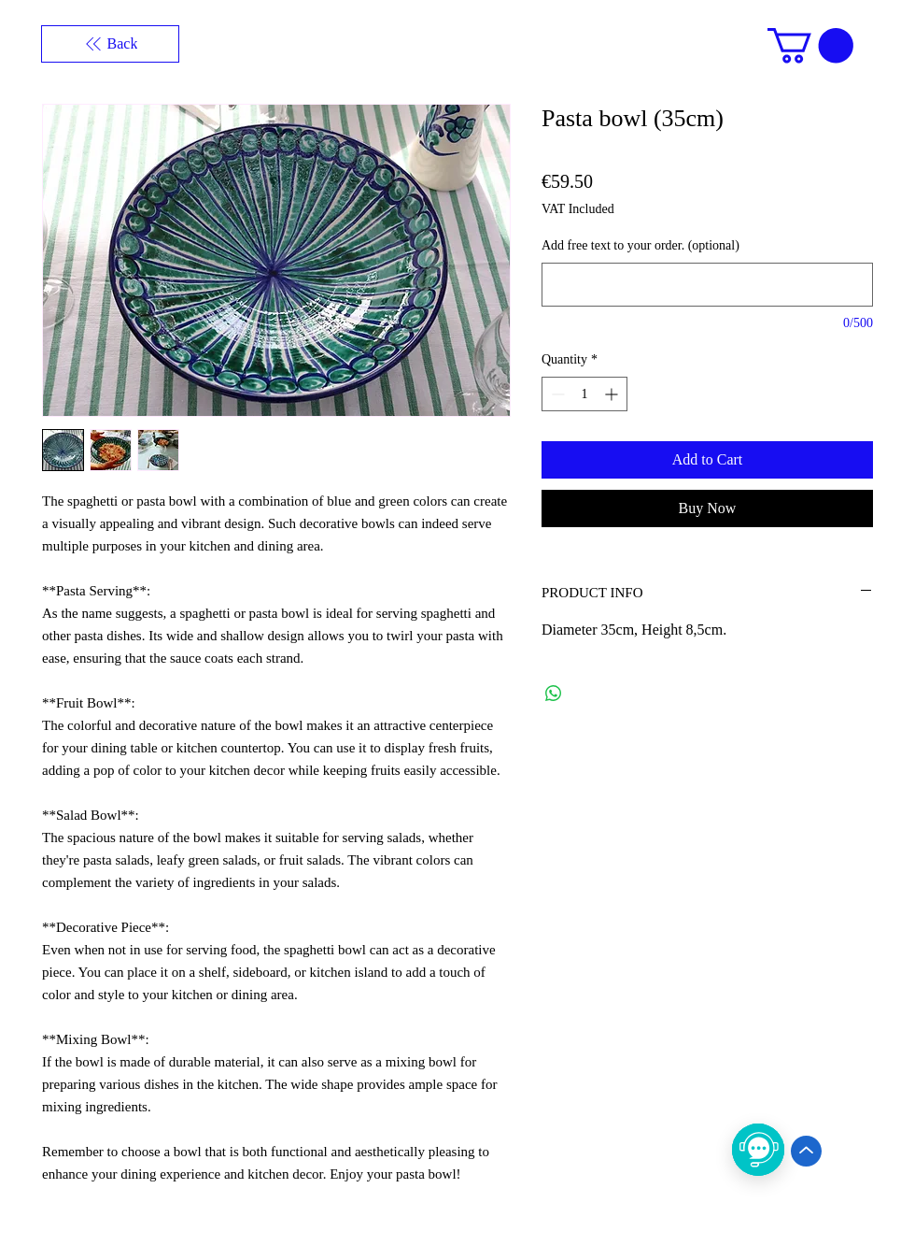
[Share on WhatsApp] (553, 693)
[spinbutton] (584, 394)
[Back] (110, 44)
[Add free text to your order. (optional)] (707, 284)
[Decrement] (556, 394)
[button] (810, 46)
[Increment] (613, 394)
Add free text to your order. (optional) (640, 245)
